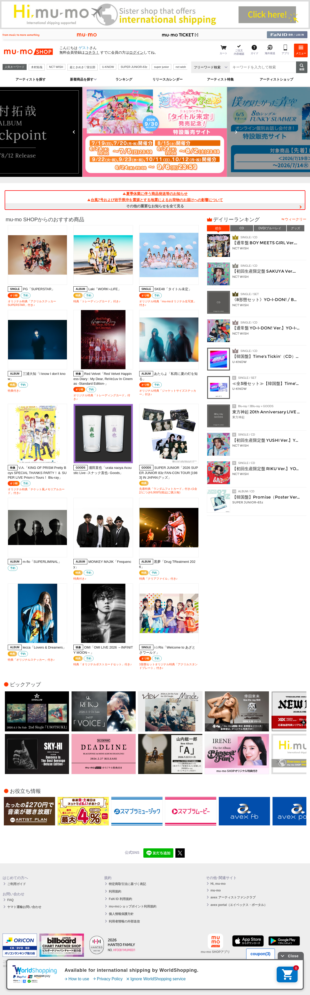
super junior (161, 66)
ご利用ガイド (16, 884)
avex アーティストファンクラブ (233, 897)
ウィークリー (295, 219)
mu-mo (216, 890)
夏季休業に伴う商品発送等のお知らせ (155, 194)
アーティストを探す (31, 79)
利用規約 (115, 891)
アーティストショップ (276, 79)
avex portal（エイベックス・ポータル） (239, 905)
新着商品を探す (82, 79)
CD (241, 228)
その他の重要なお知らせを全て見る (155, 206)
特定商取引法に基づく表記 (127, 884)
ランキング (123, 79)
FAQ (10, 900)
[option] (155, 132)
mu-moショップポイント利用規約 (132, 906)
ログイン (136, 52)
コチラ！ (92, 52)
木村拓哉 (36, 67)
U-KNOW (108, 66)
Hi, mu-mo (218, 884)
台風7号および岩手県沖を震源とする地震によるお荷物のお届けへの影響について (155, 200)
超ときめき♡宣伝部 (82, 67)
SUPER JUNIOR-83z (134, 66)
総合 (218, 228)
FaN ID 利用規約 (120, 899)
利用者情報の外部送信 (124, 921)
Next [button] (236, 132)
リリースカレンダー (167, 79)
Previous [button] (74, 132)
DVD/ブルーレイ (270, 228)
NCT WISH (56, 66)
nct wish (181, 66)
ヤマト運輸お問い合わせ (24, 907)
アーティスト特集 (220, 79)
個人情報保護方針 (121, 914)
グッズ (295, 228)
